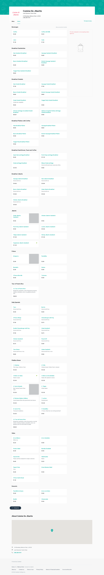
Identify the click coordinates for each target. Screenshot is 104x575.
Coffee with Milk (44, 32)
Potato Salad (15, 448)
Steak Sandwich (44, 328)
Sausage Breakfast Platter (47, 125)
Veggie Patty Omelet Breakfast (48, 100)
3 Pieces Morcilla (16, 275)
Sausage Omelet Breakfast (47, 84)
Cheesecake (43, 499)
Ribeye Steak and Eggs (46, 163)
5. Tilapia (42, 386)
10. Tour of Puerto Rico (18, 288)
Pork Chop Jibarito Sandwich (19, 226)
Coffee (14, 32)
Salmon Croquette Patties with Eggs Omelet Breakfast (49, 111)
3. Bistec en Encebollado (46, 375)
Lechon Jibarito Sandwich (47, 226)
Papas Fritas (15, 467)
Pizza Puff (43, 339)
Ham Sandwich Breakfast (18, 53)
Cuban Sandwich (44, 349)
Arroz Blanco (15, 438)
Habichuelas (43, 456)
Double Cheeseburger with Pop (20, 328)
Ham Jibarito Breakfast (46, 178)
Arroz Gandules (44, 438)
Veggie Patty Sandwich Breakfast (21, 71)
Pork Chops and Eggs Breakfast (48, 155)
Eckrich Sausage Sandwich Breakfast (47, 62)
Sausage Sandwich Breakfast (48, 53)
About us (12, 569)
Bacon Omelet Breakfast (18, 92)
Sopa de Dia (15, 456)
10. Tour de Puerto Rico (18, 419)
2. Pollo (42, 365)
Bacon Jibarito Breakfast (18, 189)
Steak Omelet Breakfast (18, 100)
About (17, 21)
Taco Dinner (15, 349)
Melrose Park (19, 566)
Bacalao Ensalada (45, 448)
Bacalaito (14, 267)
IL (14, 566)
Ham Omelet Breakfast (18, 84)
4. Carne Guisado (16, 386)
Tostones (42, 275)
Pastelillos (43, 256)
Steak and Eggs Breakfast (19, 163)
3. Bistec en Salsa (16, 375)
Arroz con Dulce (44, 491)
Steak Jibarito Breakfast (46, 189)
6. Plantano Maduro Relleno (19, 398)
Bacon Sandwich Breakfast (19, 61)
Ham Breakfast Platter (18, 125)
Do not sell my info (65, 569)
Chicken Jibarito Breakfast (19, 200)
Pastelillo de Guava (17, 491)
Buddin (14, 499)
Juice (13, 40)
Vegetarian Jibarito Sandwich (20, 243)
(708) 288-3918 (25, 17)
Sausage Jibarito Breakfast (19, 178)
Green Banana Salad (45, 467)
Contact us (20, 569)
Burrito (42, 307)
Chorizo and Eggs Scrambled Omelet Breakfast (21, 111)
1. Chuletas (15, 365)
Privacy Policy (38, 569)
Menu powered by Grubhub (59, 27)
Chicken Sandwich (17, 339)
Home (11, 566)
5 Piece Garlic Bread (17, 478)
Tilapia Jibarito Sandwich (18, 234)
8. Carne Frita (15, 409)
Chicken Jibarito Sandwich (47, 215)
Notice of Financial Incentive (52, 569)
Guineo (42, 267)
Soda (41, 40)
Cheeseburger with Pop (46, 317)
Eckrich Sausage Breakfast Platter (49, 133)
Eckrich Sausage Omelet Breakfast (49, 92)
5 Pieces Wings (16, 317)
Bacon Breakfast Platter (18, 133)
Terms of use (29, 569)
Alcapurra (14, 256)
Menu (11, 21)
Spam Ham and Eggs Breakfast (20, 155)
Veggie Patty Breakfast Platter (20, 141)
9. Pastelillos (43, 409)
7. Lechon (42, 398)
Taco (13, 307)
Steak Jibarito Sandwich (15, 216)
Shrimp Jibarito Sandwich (47, 234)
